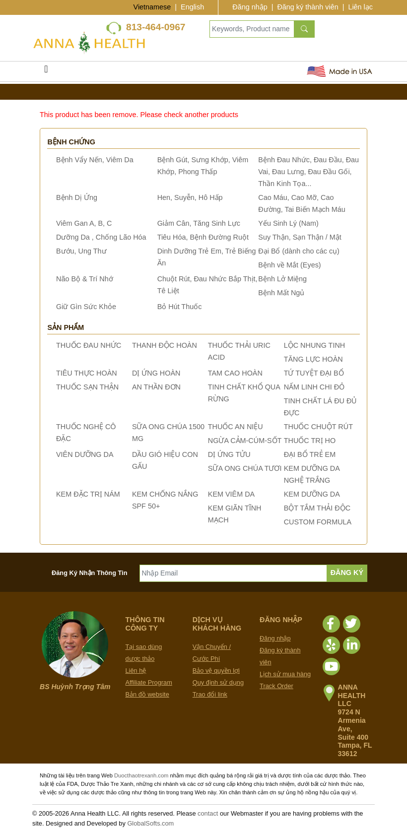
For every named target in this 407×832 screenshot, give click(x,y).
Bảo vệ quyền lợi (216, 670)
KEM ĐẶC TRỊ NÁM (88, 494)
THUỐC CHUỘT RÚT (318, 427)
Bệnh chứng (71, 142)
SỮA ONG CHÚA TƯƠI (245, 468)
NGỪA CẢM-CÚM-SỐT (245, 441)
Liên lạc (360, 7)
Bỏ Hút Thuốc (179, 307)
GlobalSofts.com (150, 823)
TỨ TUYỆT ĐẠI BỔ (314, 373)
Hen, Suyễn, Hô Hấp (190, 197)
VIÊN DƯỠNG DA (85, 454)
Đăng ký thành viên (307, 7)
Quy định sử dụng (218, 682)
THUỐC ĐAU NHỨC (89, 345)
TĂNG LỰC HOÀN (313, 359)
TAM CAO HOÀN (235, 373)
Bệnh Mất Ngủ (281, 293)
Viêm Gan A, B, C (84, 223)
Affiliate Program (149, 682)
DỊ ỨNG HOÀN (156, 373)
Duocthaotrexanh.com (141, 775)
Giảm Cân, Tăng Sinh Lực (198, 223)
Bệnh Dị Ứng (76, 197)
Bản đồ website (147, 694)
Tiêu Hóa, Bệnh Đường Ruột (203, 237)
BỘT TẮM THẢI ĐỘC (317, 508)
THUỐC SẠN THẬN (87, 387)
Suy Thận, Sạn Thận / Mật (299, 237)
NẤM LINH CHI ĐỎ (314, 387)
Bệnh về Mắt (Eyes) (289, 265)
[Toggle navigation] (46, 71)
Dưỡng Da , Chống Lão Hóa (101, 237)
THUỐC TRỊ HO (310, 441)
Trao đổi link (210, 694)
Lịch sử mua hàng (285, 674)
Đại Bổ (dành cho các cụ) (298, 251)
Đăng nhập (249, 7)
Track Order (276, 686)
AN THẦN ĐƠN (156, 387)
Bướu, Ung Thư (81, 251)
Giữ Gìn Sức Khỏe (86, 307)
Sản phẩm (65, 327)
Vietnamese (152, 7)
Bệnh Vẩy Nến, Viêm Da (95, 160)
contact (208, 813)
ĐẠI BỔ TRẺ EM (310, 454)
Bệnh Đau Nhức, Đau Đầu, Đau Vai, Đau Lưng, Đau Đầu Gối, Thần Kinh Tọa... (308, 172)
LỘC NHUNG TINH (314, 345)
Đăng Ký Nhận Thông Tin (90, 572)
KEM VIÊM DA (231, 494)
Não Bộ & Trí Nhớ (84, 279)
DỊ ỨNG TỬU (229, 454)
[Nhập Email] (233, 573)
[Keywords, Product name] (251, 29)
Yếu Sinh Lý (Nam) (288, 223)
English (192, 7)
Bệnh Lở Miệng (282, 279)
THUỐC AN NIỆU (235, 427)
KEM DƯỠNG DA (312, 494)
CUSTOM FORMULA (317, 522)
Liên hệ (136, 670)
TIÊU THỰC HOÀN (86, 373)
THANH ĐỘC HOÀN (164, 345)
